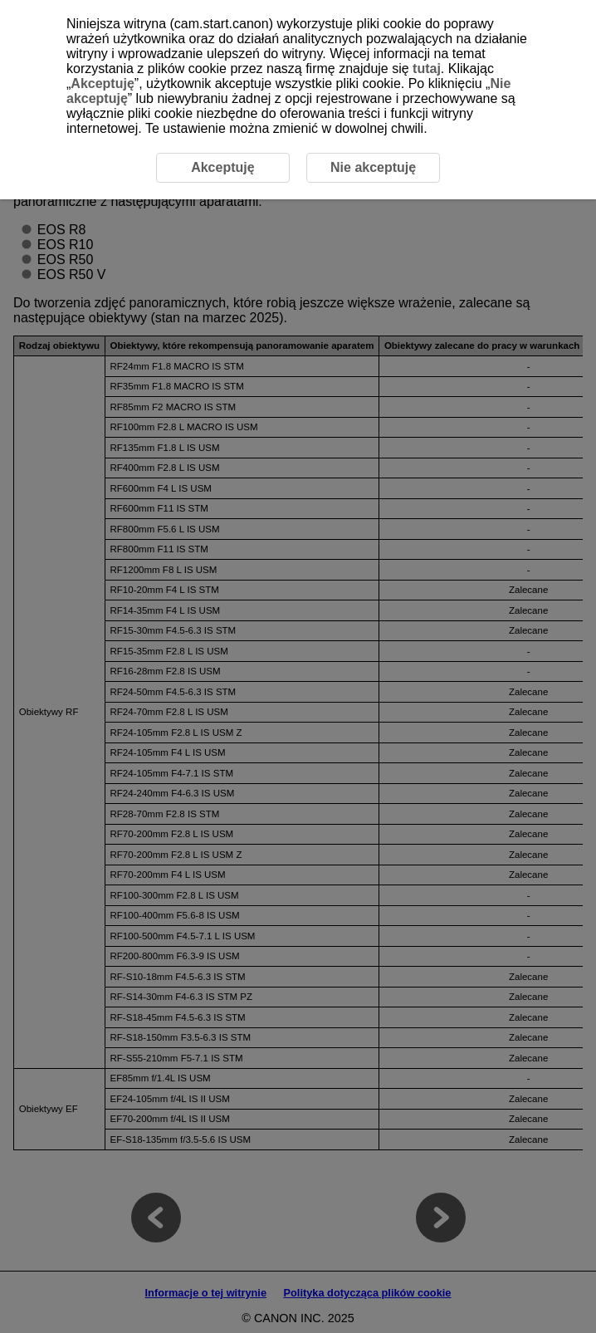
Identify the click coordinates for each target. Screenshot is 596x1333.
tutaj (427, 68)
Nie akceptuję (373, 167)
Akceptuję (102, 83)
